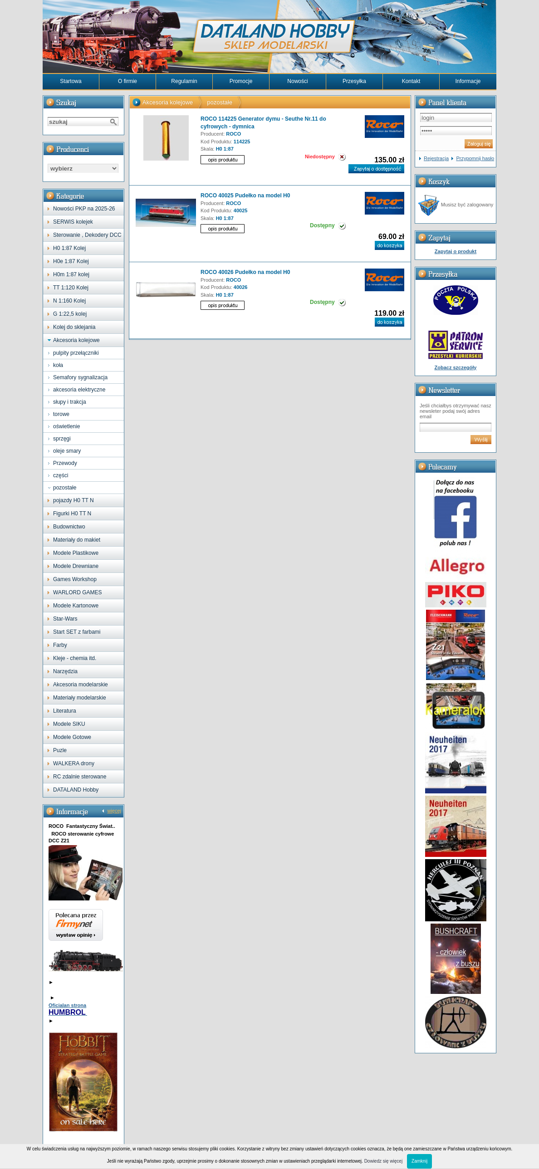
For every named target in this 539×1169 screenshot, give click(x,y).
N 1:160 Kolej (69, 301)
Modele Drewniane (75, 566)
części (60, 475)
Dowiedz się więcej (383, 1161)
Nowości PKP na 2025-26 (84, 208)
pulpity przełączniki (76, 353)
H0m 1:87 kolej (71, 274)
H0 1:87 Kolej (69, 248)
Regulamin (184, 81)
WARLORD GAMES (77, 592)
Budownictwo (69, 526)
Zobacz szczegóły (456, 367)
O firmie (127, 81)
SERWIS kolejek (73, 222)
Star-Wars (65, 619)
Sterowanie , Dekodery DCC (87, 235)
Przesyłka (354, 81)
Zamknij (419, 1161)
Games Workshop (75, 579)
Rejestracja (436, 158)
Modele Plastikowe (75, 553)
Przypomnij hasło (475, 158)
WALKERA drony (73, 763)
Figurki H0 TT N (72, 513)
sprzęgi (62, 438)
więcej (114, 810)
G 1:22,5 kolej (70, 314)
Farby (60, 645)
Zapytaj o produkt (455, 251)
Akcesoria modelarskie (80, 684)
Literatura (64, 711)
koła (58, 365)
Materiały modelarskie (79, 698)
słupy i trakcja (69, 402)
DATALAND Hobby (75, 790)
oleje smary (67, 451)
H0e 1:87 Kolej (71, 261)
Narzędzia (65, 671)
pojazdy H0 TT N (73, 500)
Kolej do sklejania (74, 327)
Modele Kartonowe (75, 605)
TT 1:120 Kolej (70, 287)
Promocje (241, 81)
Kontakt (411, 81)
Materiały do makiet (76, 540)
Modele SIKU (69, 724)
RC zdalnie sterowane (79, 776)
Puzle (60, 750)
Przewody (65, 463)
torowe (61, 414)
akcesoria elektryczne (79, 389)
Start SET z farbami (76, 632)
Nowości (297, 81)
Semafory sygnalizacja (80, 377)
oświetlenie (66, 426)
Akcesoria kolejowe (76, 340)
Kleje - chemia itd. (74, 658)
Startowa (70, 81)
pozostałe (64, 487)
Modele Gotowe (72, 737)
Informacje (467, 81)
